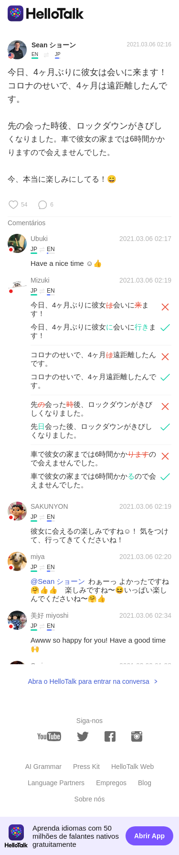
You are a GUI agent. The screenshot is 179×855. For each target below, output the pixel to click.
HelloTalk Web (132, 766)
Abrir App (149, 836)
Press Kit (86, 766)
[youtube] (49, 736)
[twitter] (83, 737)
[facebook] (110, 736)
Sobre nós (89, 799)
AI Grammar (43, 766)
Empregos (111, 783)
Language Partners (56, 783)
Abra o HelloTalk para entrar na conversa (88, 681)
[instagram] (136, 736)
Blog (144, 783)
